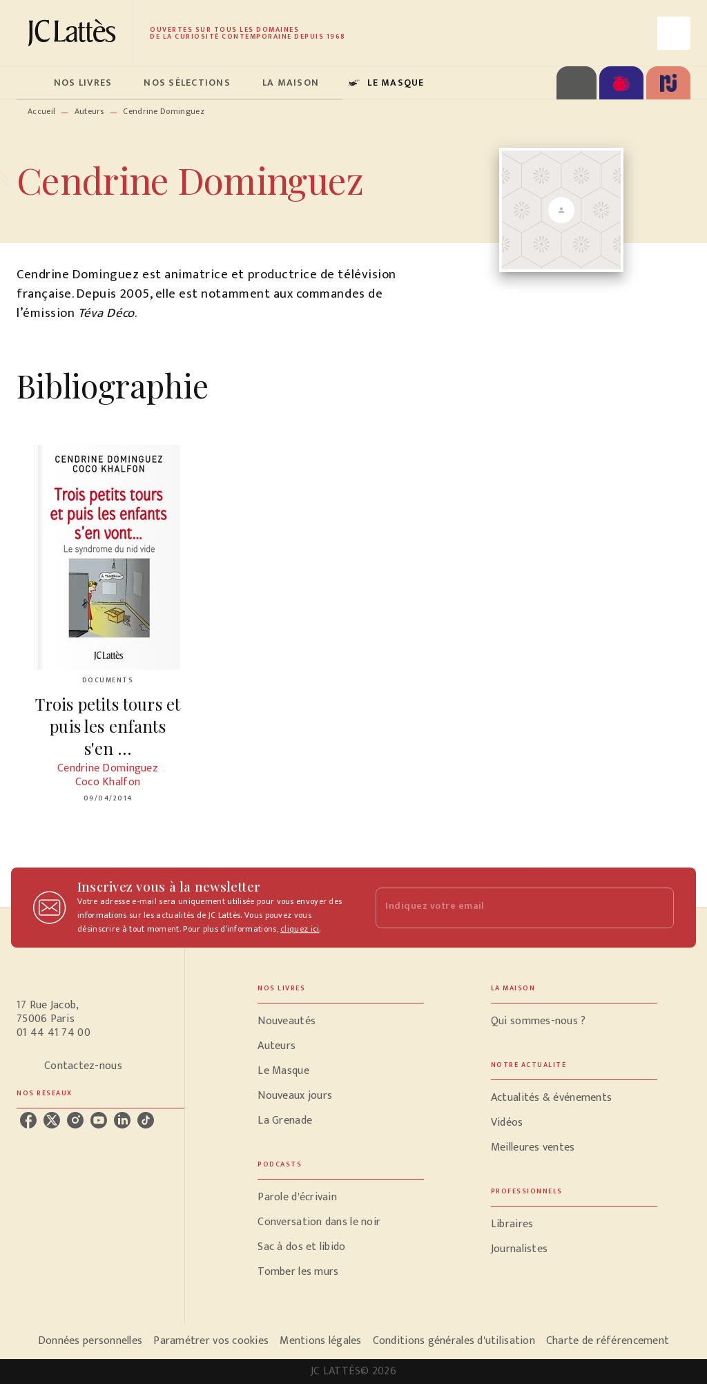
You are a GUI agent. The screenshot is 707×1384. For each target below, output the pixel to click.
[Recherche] (673, 33)
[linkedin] (122, 1120)
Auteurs (89, 111)
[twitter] (52, 1120)
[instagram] (75, 1120)
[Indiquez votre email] (507, 907)
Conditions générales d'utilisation (454, 1341)
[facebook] (28, 1120)
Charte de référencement (607, 1341)
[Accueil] (75, 33)
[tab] (31, 82)
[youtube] (98, 1120)
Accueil (41, 111)
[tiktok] (145, 1120)
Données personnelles (90, 1341)
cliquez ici (299, 929)
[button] (341, 1021)
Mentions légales (320, 1341)
